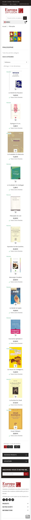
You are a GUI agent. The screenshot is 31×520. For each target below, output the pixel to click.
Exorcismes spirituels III (15, 339)
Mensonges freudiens (15, 277)
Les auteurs (8, 461)
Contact (9, 1)
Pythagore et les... (15, 123)
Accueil (4, 1)
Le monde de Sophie (15, 308)
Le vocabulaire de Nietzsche (15, 154)
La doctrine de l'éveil (15, 400)
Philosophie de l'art (15, 216)
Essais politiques (15, 431)
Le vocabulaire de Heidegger (15, 185)
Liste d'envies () (24, 4)
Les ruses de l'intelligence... (15, 369)
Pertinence (16, 62)
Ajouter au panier (15, 89)
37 (16, 447)
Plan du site (15, 1)
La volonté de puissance (16, 93)
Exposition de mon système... (15, 246)
